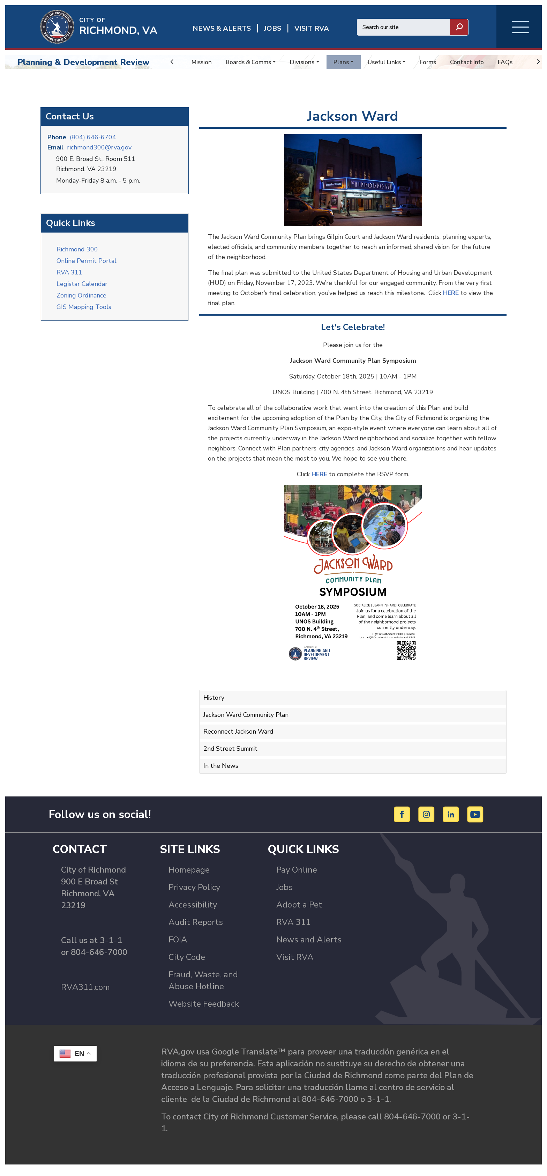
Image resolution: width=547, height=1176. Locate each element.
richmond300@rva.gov (99, 151)
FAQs (517, 62)
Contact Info (477, 62)
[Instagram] (427, 820)
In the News (220, 769)
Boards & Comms (251, 62)
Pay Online (296, 876)
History (214, 702)
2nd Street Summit (231, 752)
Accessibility (192, 911)
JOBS (272, 28)
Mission (202, 62)
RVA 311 (69, 276)
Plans (347, 62)
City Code (186, 963)
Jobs (284, 893)
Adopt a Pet (299, 911)
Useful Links (391, 62)
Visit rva (311, 28)
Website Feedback (203, 1010)
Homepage (189, 876)
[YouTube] (475, 820)
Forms (436, 62)
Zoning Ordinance (81, 299)
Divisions (307, 62)
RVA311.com (85, 993)
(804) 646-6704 (93, 141)
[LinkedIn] (452, 820)
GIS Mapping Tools (84, 310)
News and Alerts (309, 946)
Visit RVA (295, 963)
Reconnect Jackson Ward (238, 736)
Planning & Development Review (83, 62)
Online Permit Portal (87, 264)
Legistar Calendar (82, 287)
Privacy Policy (194, 893)
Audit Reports (195, 928)
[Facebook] (403, 820)
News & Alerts (222, 28)
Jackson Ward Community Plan (247, 719)
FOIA (177, 946)
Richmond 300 (77, 253)
